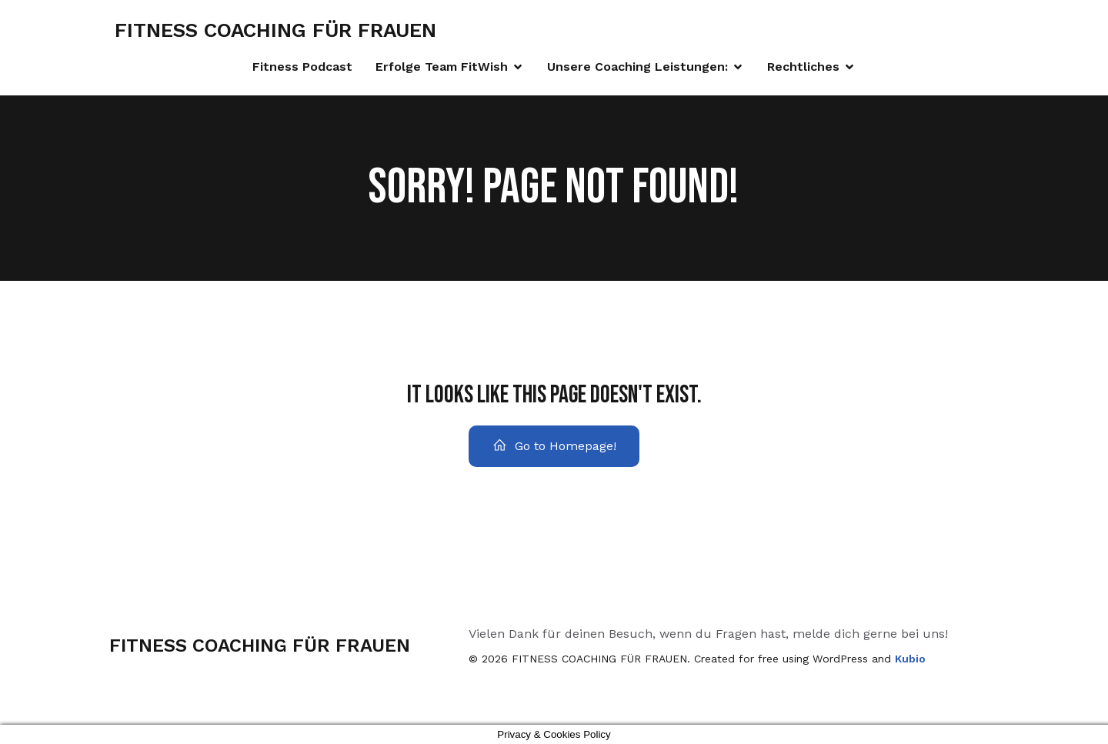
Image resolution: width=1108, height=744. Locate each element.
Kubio (910, 658)
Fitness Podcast (302, 66)
